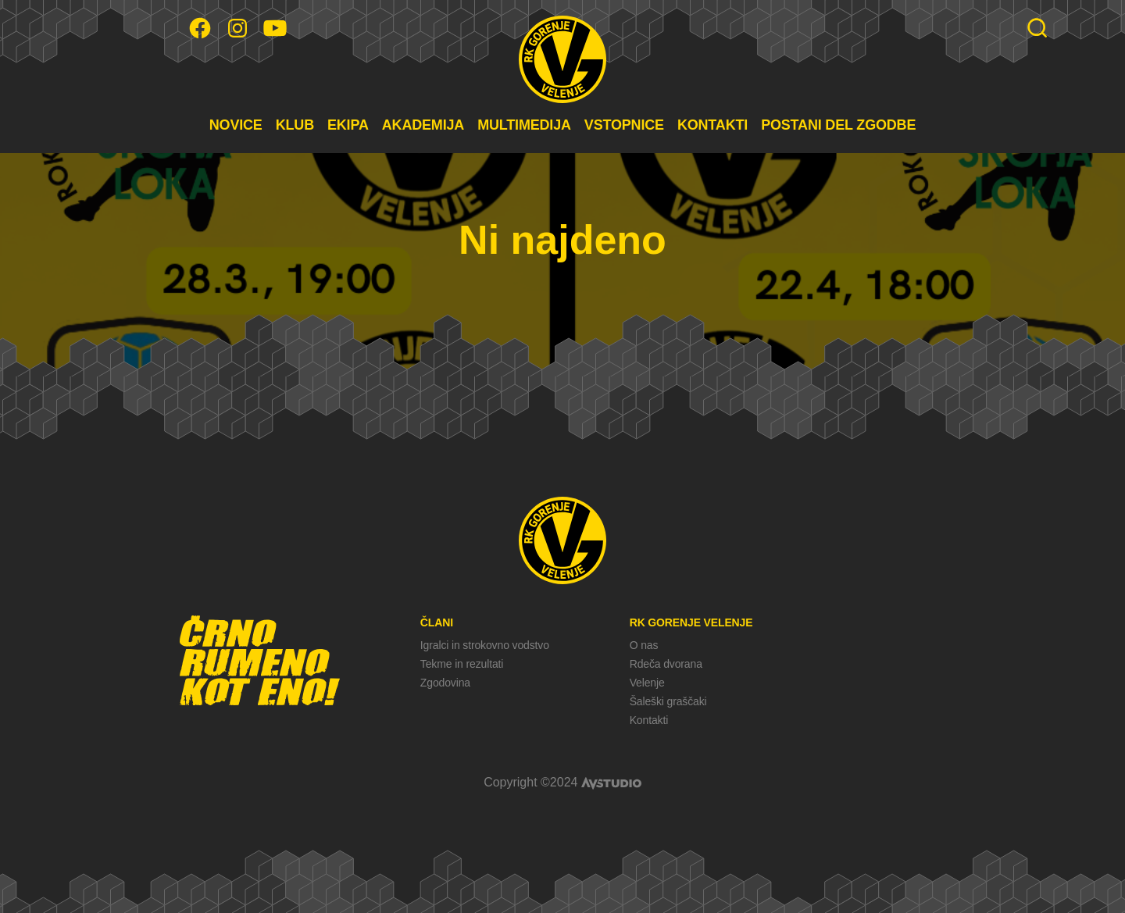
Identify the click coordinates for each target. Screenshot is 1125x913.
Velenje (647, 682)
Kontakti (649, 720)
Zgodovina (445, 682)
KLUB (295, 125)
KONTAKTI (712, 125)
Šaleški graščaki (668, 701)
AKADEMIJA (423, 125)
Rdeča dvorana (666, 664)
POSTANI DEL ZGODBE (838, 125)
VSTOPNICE (624, 125)
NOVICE (235, 125)
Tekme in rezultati (461, 664)
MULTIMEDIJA (524, 125)
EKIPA (348, 125)
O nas (644, 645)
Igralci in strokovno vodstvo (484, 645)
